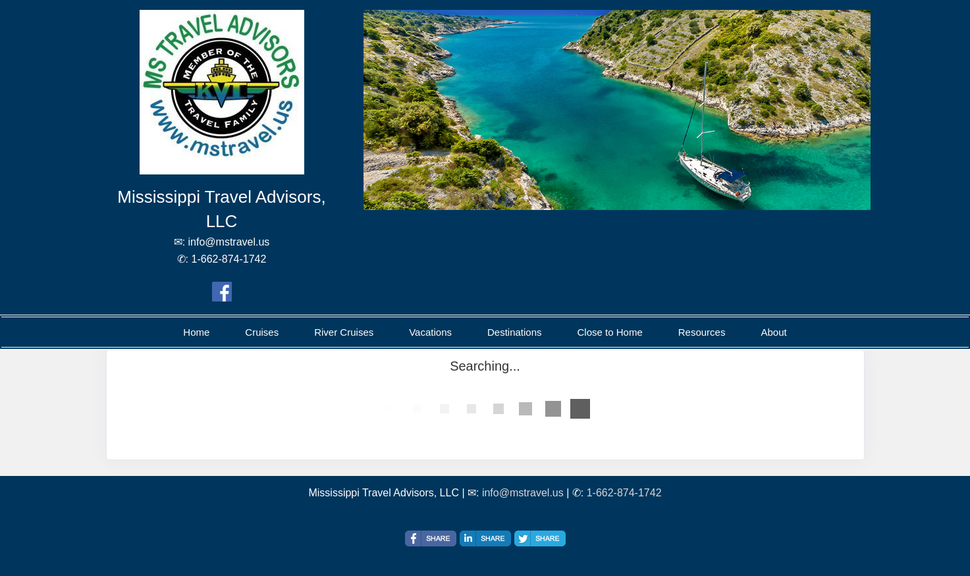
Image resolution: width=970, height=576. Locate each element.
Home (196, 332)
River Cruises (343, 332)
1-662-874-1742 (624, 492)
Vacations (430, 332)
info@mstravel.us (523, 492)
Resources (702, 332)
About (773, 332)
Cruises (262, 332)
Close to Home (610, 332)
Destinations (514, 332)
